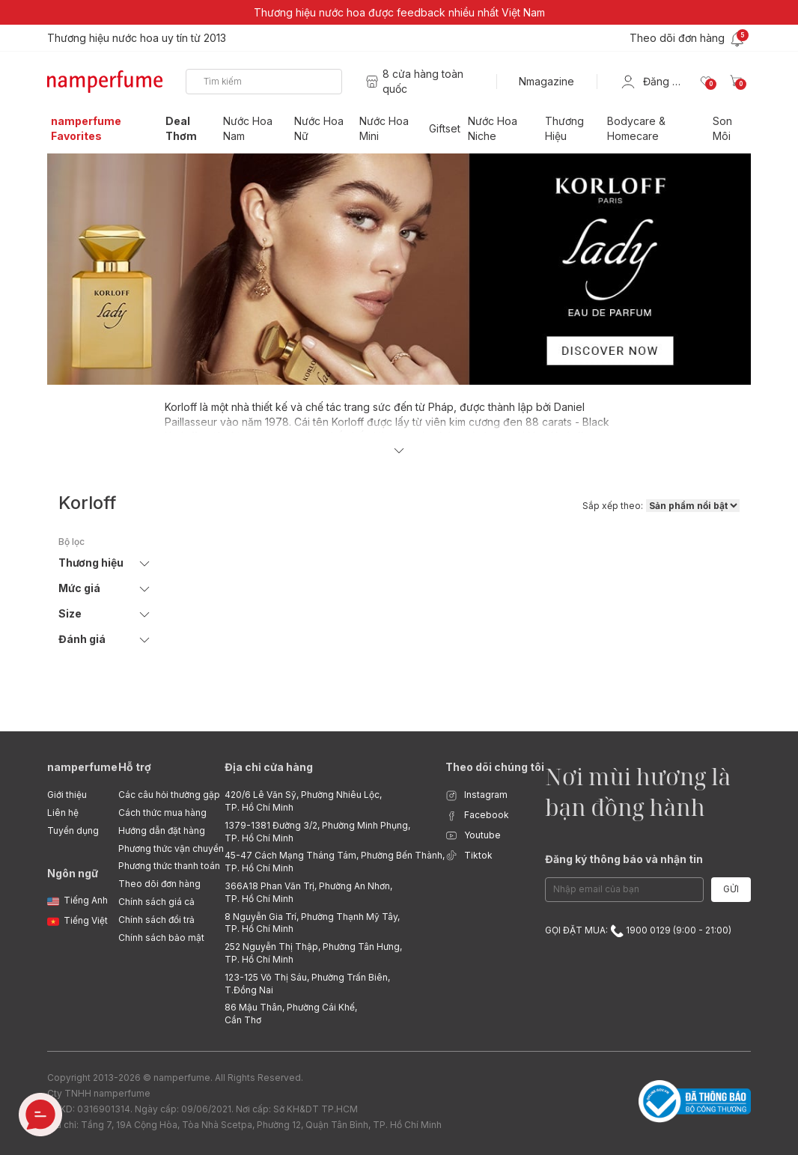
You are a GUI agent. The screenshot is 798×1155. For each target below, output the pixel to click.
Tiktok (469, 856)
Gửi (731, 889)
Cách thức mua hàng (162, 812)
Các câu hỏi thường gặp (169, 794)
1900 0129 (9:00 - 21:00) (670, 930)
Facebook (477, 815)
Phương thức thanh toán (169, 865)
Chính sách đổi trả (156, 919)
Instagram (476, 795)
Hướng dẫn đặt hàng (161, 830)
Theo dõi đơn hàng (159, 883)
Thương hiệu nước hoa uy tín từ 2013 (136, 37)
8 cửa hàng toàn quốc (423, 81)
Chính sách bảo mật (161, 937)
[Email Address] (624, 889)
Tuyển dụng (73, 830)
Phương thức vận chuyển (171, 848)
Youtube (473, 835)
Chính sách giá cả (156, 901)
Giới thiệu (67, 794)
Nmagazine (546, 81)
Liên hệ (63, 812)
